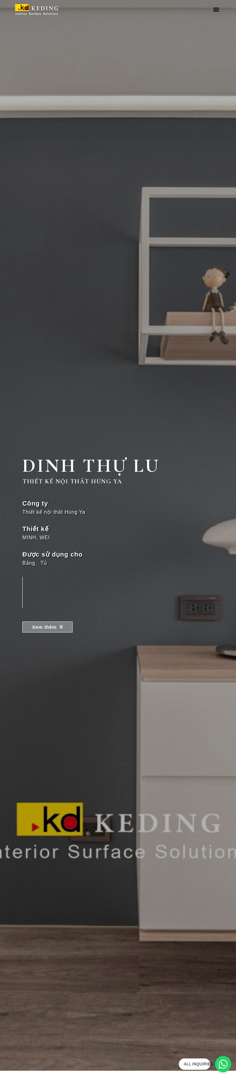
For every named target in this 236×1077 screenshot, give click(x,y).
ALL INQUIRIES (198, 1064)
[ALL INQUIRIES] (223, 1064)
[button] (216, 9)
